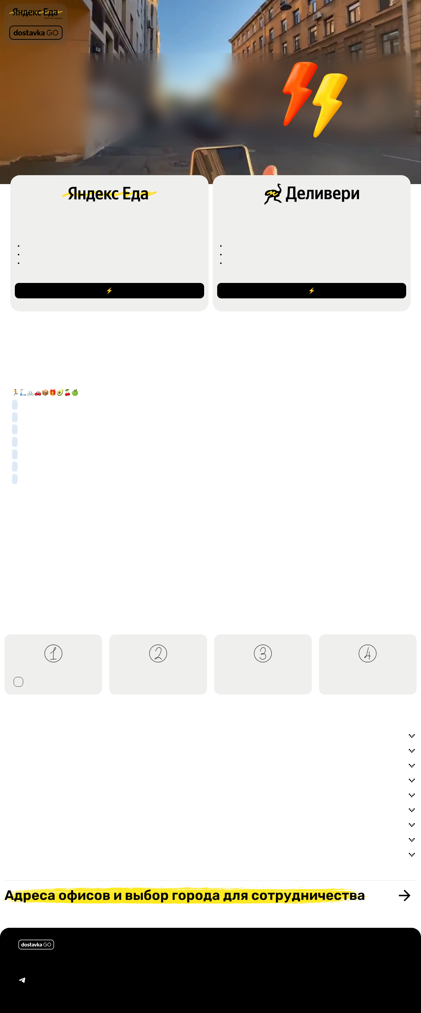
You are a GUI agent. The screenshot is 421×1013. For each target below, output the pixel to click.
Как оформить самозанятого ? (210, 780)
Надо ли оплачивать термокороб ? (210, 825)
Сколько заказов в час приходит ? (210, 810)
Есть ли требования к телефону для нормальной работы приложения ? (210, 855)
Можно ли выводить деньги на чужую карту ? (210, 795)
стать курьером (18, 682)
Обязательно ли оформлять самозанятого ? (210, 765)
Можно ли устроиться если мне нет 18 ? (210, 751)
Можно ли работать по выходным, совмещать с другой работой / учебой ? (210, 736)
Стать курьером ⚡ (109, 290)
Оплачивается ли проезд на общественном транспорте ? (210, 840)
